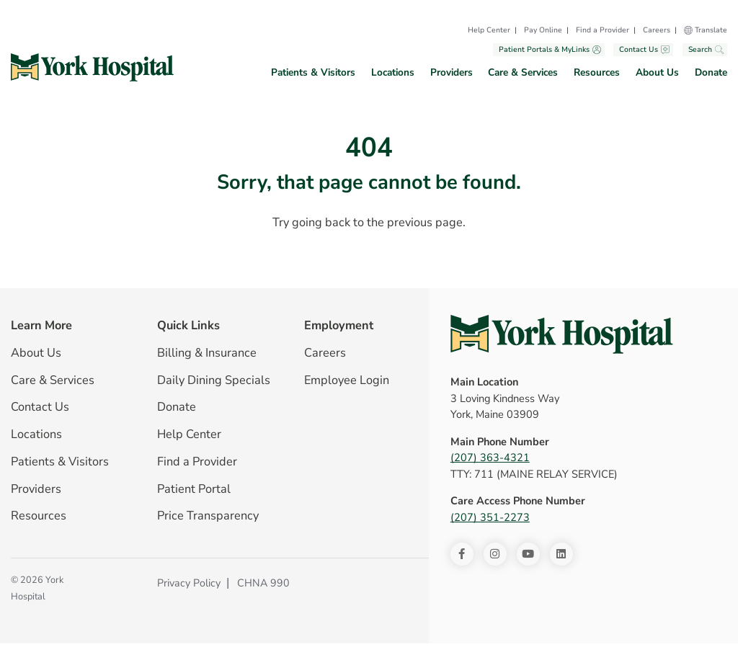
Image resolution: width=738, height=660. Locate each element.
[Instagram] (495, 554)
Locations (392, 72)
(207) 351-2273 (490, 517)
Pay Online (543, 29)
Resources (597, 72)
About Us (657, 72)
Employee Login (346, 380)
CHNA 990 (263, 583)
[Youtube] (528, 554)
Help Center (489, 29)
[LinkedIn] (561, 554)
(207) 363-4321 (490, 457)
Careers (656, 29)
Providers (451, 72)
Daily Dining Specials (213, 380)
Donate (711, 72)
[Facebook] (462, 554)
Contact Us (644, 49)
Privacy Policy (189, 583)
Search (706, 49)
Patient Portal (194, 489)
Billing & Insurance (207, 352)
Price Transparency (208, 515)
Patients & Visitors (313, 72)
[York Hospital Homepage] (561, 334)
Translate (711, 29)
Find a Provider (602, 29)
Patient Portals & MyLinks (550, 49)
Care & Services (523, 72)
